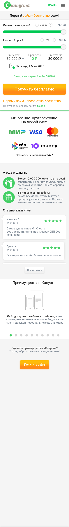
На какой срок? (13, 40)
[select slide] (11, 335)
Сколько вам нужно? (16, 25)
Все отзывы (34, 270)
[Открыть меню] (57, 5)
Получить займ (34, 364)
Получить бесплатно (34, 89)
